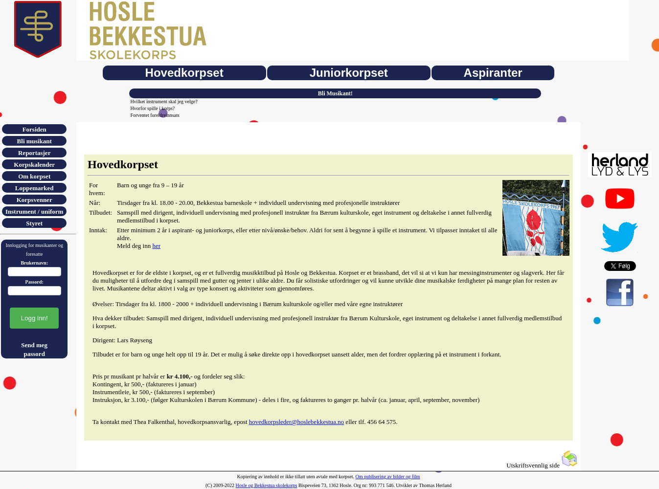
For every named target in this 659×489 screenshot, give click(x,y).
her (156, 245)
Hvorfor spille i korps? (152, 108)
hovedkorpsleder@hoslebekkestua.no (296, 421)
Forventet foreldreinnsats (154, 115)
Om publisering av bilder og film (387, 476)
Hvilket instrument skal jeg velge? (163, 101)
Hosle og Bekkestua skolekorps (266, 485)
